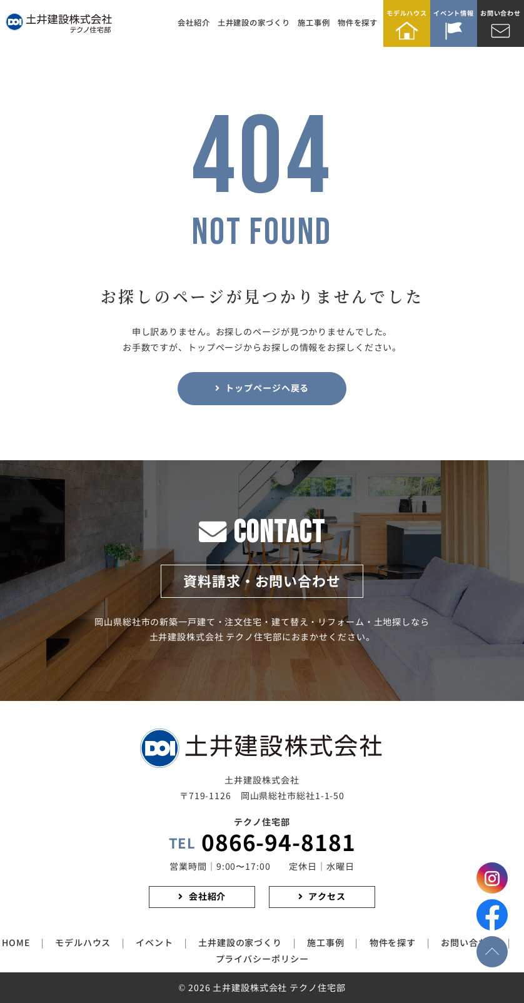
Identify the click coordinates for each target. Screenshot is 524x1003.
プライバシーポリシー (262, 959)
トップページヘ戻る (267, 388)
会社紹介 (194, 23)
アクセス (327, 896)
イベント (154, 943)
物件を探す (358, 23)
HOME (16, 943)
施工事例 (314, 23)
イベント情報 (453, 13)
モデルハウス (406, 13)
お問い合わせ (500, 13)
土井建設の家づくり (254, 23)
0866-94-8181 (262, 844)
